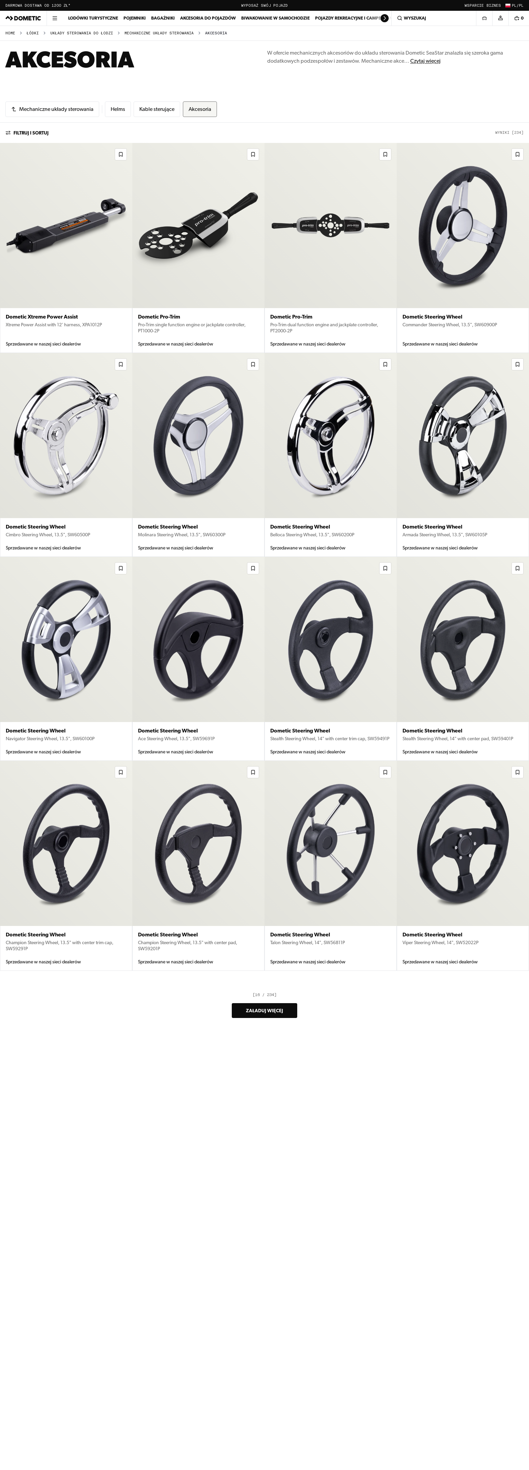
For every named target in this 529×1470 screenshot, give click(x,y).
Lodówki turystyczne (93, 18)
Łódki (33, 33)
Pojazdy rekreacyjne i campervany (355, 18)
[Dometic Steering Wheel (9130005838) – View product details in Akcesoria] (463, 659)
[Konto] (500, 18)
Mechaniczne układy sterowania (159, 33)
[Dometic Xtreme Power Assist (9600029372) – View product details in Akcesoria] (66, 248)
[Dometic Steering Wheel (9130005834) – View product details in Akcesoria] (198, 866)
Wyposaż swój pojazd (264, 5)
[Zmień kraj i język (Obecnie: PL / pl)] (514, 5)
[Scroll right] (385, 18)
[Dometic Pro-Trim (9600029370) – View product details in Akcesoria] (198, 248)
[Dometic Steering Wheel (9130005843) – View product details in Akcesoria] (463, 455)
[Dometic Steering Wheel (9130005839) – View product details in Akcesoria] (330, 659)
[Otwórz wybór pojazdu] (484, 18)
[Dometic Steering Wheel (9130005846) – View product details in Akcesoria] (66, 455)
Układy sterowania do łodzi (81, 33)
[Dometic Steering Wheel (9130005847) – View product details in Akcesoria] (463, 248)
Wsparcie (474, 5)
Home (10, 33)
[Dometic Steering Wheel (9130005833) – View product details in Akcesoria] (330, 866)
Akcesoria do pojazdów (208, 18)
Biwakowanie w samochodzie (275, 18)
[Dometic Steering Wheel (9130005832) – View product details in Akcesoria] (463, 866)
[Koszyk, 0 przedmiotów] (518, 18)
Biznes (493, 5)
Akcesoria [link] (216, 33)
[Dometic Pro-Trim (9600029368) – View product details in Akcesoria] (330, 248)
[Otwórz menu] (55, 18)
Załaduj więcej (264, 1010)
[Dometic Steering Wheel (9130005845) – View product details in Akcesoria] (198, 455)
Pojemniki (134, 18)
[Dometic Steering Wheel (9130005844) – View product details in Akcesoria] (330, 455)
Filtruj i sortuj (27, 133)
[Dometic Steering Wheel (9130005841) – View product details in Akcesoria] (198, 659)
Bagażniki (163, 18)
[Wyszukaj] (433, 18)
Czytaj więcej (425, 61)
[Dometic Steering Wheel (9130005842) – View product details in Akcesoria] (66, 659)
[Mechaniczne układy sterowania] (52, 109)
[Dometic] (23, 18)
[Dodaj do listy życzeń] (121, 154)
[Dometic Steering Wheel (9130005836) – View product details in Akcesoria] (66, 866)
